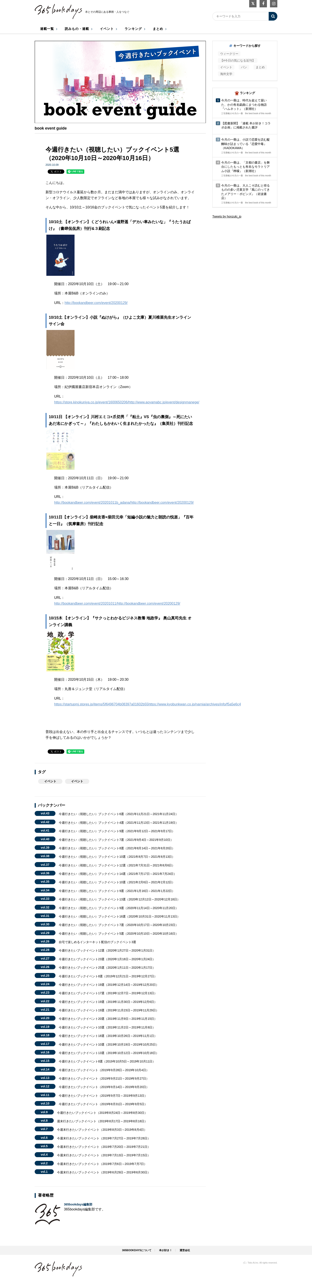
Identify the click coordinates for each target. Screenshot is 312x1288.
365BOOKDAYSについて (136, 1250)
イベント (107, 29)
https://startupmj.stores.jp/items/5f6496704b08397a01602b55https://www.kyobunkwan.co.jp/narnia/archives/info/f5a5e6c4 (147, 704)
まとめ (158, 29)
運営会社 (185, 1250)
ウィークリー (229, 53)
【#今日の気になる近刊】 (237, 60)
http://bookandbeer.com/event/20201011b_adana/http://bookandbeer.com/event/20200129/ (124, 502)
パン (244, 67)
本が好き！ (165, 1250)
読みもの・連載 (77, 29)
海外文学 (226, 74)
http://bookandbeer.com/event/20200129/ (96, 303)
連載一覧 (47, 29)
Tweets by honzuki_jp (226, 216)
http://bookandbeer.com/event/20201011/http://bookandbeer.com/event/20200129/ (117, 603)
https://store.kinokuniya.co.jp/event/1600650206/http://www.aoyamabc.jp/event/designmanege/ (126, 402)
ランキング (133, 29)
